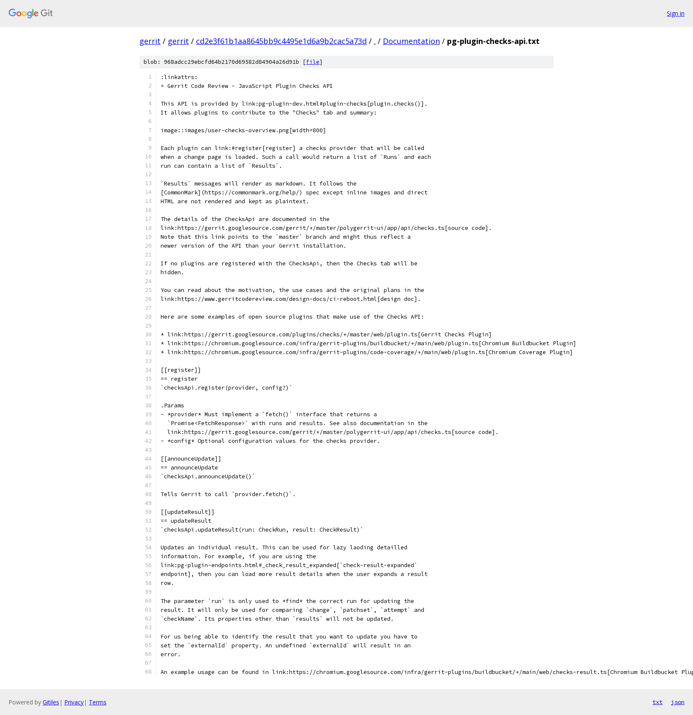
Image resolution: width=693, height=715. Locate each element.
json (678, 702)
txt (657, 702)
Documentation (411, 41)
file (312, 61)
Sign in (676, 13)
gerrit (150, 41)
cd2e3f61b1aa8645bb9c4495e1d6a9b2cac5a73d (281, 41)
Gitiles (51, 702)
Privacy (74, 702)
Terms (97, 702)
